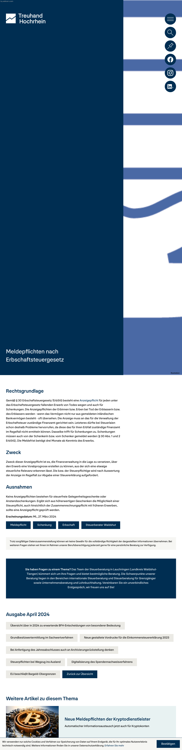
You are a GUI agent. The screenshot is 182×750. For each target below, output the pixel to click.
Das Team (77, 570)
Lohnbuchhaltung (90, 583)
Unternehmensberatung (57, 583)
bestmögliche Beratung (105, 574)
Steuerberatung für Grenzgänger (135, 579)
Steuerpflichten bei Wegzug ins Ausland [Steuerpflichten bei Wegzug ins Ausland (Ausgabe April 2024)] (36, 675)
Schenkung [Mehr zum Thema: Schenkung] (45, 525)
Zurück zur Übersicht (81, 687)
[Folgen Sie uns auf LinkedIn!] (170, 88)
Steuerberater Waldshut (102, 525)
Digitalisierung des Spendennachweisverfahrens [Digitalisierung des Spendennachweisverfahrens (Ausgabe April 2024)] (104, 675)
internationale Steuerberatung (88, 579)
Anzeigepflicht (89, 400)
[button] (170, 19)
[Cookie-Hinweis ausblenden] (168, 744)
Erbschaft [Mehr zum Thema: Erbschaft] (70, 525)
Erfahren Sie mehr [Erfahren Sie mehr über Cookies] (114, 745)
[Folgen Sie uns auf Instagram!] (170, 74)
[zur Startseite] (25, 18)
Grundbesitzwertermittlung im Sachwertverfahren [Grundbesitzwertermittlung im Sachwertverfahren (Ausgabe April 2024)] (42, 638)
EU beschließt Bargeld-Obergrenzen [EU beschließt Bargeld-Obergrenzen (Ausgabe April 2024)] (33, 687)
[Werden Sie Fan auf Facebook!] (170, 60)
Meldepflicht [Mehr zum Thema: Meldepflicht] (18, 525)
